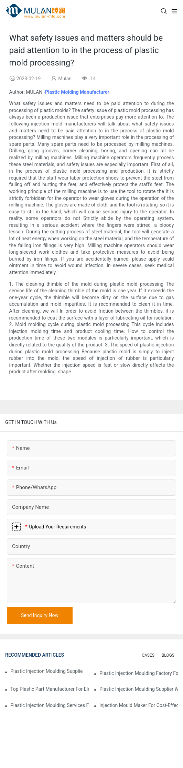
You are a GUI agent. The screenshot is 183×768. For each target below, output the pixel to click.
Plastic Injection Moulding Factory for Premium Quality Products (138, 673)
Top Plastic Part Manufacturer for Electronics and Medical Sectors (49, 689)
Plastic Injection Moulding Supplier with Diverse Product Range (138, 689)
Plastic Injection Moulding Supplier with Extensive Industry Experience (46, 671)
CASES (148, 655)
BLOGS (168, 655)
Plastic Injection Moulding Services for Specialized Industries (49, 705)
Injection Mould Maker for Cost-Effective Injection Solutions (138, 705)
